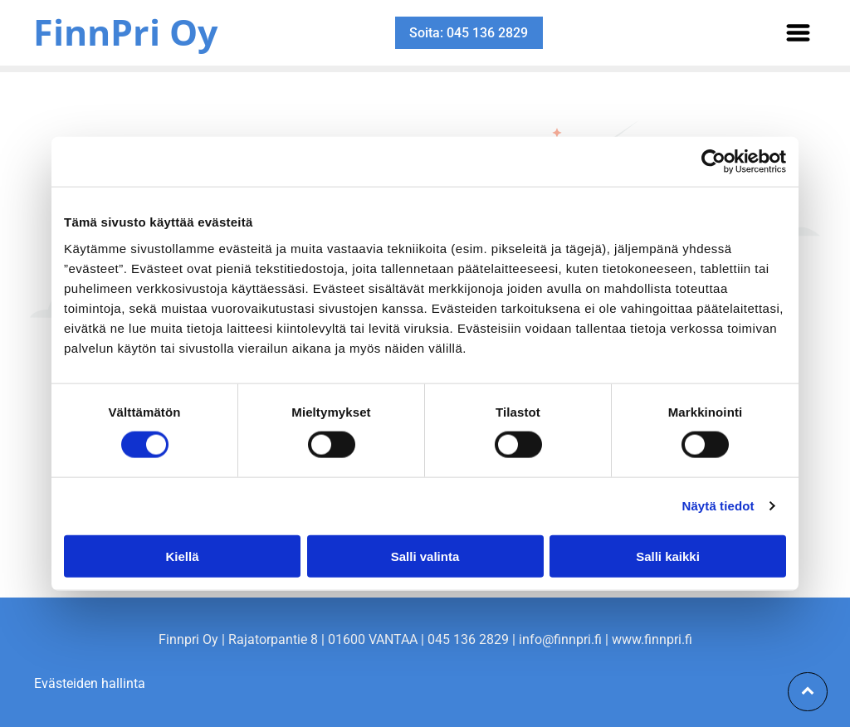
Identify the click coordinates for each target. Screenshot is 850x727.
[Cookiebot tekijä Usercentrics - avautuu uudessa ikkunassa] (713, 161)
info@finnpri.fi (560, 639)
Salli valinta (425, 556)
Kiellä (181, 556)
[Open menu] (798, 32)
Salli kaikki (668, 556)
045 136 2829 (468, 639)
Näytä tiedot (718, 506)
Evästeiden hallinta (89, 683)
